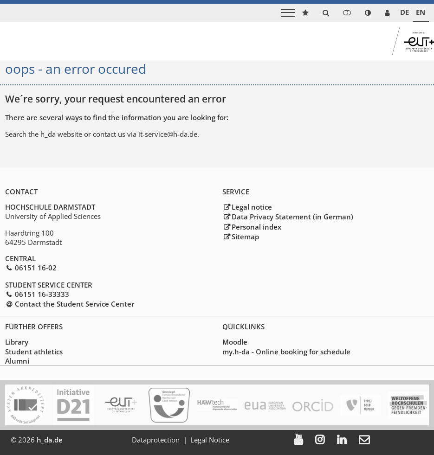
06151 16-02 (36, 268)
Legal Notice (211, 439)
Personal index (256, 226)
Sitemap (245, 236)
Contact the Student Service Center (74, 303)
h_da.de (50, 439)
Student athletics (34, 351)
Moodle (234, 342)
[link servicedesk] (387, 12)
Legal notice (252, 206)
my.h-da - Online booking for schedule (286, 351)
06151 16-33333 (42, 294)
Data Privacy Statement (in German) (292, 217)
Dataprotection (157, 439)
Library (16, 342)
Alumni (17, 360)
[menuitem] (306, 440)
